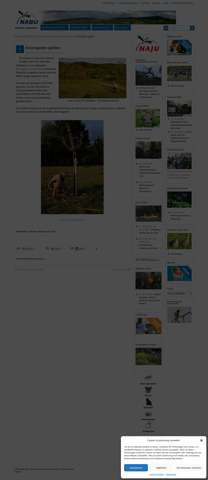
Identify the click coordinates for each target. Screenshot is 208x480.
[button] (201, 440)
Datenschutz (171, 474)
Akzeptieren (136, 467)
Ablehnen (161, 467)
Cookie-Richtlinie (156, 474)
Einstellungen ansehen (189, 467)
